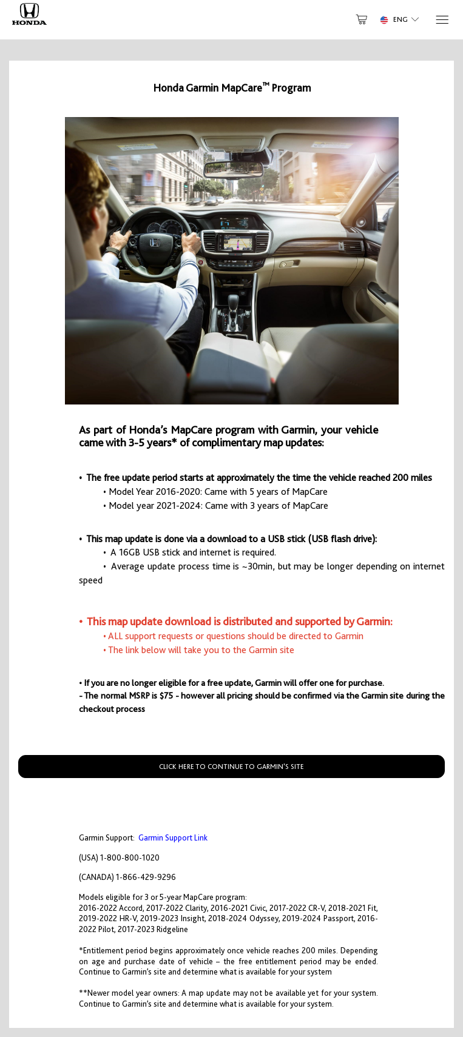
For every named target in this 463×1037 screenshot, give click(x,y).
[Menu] (441, 19)
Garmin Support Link (173, 837)
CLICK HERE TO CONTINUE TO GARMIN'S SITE (231, 766)
